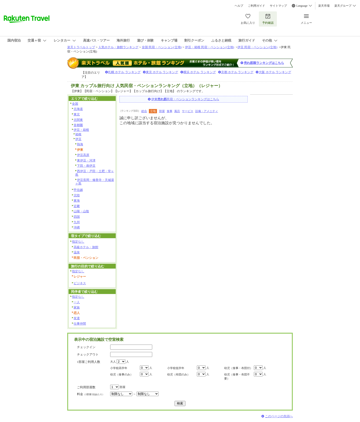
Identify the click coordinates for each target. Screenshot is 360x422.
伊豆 (78, 139)
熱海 (80, 144)
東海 (77, 200)
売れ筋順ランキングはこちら (264, 63)
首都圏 (78, 125)
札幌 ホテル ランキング (124, 72)
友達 (77, 318)
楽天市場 (324, 5)
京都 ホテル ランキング (237, 72)
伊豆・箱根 (81, 130)
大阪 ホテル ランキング (275, 72)
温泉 (77, 252)
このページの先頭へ (279, 416)
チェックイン (86, 347)
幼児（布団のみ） (178, 374)
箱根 (78, 134)
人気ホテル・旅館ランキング (118, 47)
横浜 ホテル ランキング (199, 72)
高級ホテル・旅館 (86, 247)
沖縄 (77, 227)
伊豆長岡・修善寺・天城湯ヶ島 (94, 181)
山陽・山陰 (81, 211)
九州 (77, 222)
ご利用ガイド (256, 5)
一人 (77, 302)
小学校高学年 (118, 368)
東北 (77, 114)
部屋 (162, 111)
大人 (113, 361)
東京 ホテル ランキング (162, 72)
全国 (75, 103)
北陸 (77, 195)
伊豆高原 (83, 155)
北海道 (78, 109)
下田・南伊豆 (86, 165)
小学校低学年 (175, 368)
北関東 (78, 120)
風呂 (177, 111)
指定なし (78, 241)
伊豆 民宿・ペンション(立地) (257, 47)
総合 (144, 111)
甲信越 (78, 190)
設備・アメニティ (206, 111)
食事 (169, 111)
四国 (77, 216)
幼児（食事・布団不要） (237, 376)
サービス (187, 111)
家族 (77, 307)
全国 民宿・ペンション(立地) (162, 47)
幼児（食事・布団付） (238, 368)
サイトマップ (278, 5)
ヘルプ (239, 5)
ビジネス (80, 283)
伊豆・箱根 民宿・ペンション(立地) (209, 47)
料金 (90, 394)
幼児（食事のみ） (121, 374)
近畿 (77, 206)
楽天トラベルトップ (81, 47)
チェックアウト (88, 354)
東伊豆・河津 (86, 160)
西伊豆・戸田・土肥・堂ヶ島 (94, 172)
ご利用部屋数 (86, 387)
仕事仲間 (80, 323)
